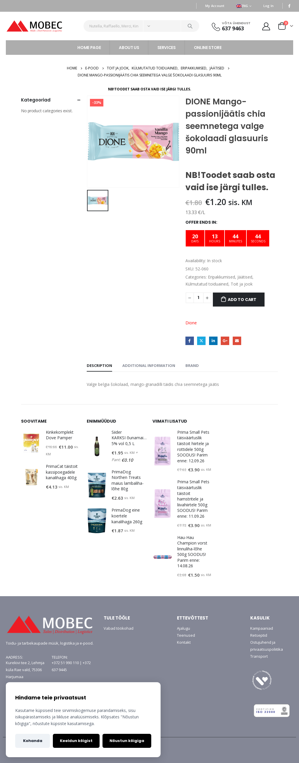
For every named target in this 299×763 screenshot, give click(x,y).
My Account (215, 6)
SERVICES (166, 47)
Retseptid (258, 635)
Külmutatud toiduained (206, 284)
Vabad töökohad (118, 628)
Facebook (189, 341)
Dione (191, 323)
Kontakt (184, 642)
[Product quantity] (199, 298)
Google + (225, 341)
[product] (31, 443)
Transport (259, 656)
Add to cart (242, 299)
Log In (268, 6)
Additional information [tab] (148, 365)
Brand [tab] (192, 365)
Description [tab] (99, 365)
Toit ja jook (242, 284)
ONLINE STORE (208, 47)
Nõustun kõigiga (126, 740)
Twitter (201, 341)
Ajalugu (183, 628)
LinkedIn (213, 341)
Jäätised (244, 277)
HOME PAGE (89, 47)
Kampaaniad (261, 628)
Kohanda (32, 740)
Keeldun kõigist (76, 740)
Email (237, 341)
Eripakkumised (221, 277)
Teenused (186, 635)
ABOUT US (129, 47)
